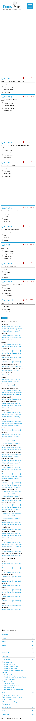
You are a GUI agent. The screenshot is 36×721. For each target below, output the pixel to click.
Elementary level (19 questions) (11, 533)
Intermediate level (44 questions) (11, 337)
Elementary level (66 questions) (11, 572)
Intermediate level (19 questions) (11, 379)
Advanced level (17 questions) (11, 381)
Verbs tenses (6, 660)
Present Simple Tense (10, 664)
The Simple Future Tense (11, 683)
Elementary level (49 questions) (11, 335)
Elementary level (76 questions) (11, 513)
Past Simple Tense (9, 675)
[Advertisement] (18, 30)
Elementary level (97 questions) (11, 326)
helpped (5, 306)
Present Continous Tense (11, 666)
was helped (6, 309)
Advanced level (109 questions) (11, 395)
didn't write (6, 288)
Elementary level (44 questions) (11, 581)
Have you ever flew (8, 110)
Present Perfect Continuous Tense (14, 670)
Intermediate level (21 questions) (11, 500)
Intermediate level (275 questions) (12, 423)
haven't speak (7, 150)
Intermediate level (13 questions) (11, 450)
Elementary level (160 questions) (12, 576)
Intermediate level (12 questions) (11, 366)
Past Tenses (6, 673)
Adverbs (4, 638)
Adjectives (5, 634)
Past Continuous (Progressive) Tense (15, 677)
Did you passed (7, 254)
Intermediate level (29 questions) (11, 507)
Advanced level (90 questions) (11, 331)
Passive (4, 711)
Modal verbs (6, 704)
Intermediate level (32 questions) (11, 441)
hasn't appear (7, 92)
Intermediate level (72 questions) (11, 405)
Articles (4, 642)
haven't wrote (7, 290)
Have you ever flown (8, 105)
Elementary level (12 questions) (11, 430)
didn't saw (6, 171)
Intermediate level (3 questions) (11, 592)
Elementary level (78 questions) (11, 542)
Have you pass (7, 256)
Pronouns (5, 656)
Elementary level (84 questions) (11, 568)
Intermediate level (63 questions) (11, 605)
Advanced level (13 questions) (11, 340)
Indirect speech (6, 707)
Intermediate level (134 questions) (12, 329)
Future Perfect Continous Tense (13, 689)
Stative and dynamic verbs (11, 695)
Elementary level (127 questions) (12, 390)
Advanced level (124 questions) (11, 547)
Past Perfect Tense (9, 679)
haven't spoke (7, 153)
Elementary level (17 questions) (11, 351)
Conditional (5, 714)
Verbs (3, 692)
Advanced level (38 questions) (11, 478)
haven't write (6, 293)
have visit (5, 237)
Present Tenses (7, 662)
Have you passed (8, 251)
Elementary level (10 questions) (11, 362)
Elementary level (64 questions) (11, 421)
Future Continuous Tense (11, 685)
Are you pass (6, 258)
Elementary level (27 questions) (11, 551)
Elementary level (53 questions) (11, 344)
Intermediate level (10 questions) (11, 399)
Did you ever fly (7, 103)
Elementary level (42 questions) (11, 467)
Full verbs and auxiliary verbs (11, 702)
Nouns (4, 645)
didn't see (5, 169)
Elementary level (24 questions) (11, 412)
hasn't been (6, 221)
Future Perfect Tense (10, 687)
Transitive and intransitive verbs (12, 697)
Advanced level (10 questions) (11, 370)
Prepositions (5, 652)
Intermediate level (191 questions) (12, 544)
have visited (6, 233)
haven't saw (6, 173)
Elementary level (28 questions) (11, 491)
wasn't (5, 219)
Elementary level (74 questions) (11, 522)
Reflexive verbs (7, 700)
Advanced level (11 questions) (11, 417)
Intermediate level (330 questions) (12, 476)
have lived (6, 272)
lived (4, 270)
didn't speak (6, 157)
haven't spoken (7, 155)
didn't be (5, 217)
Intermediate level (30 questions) (11, 414)
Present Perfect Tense (10, 668)
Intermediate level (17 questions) (11, 357)
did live (5, 277)
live (4, 274)
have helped (6, 314)
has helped (6, 311)
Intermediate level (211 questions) (12, 392)
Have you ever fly (8, 108)
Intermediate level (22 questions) (11, 353)
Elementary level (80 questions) (11, 601)
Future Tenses (7, 681)
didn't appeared (7, 89)
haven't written (7, 295)
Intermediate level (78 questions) (11, 485)
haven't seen (6, 176)
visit (4, 235)
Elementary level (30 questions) (11, 529)
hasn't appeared (7, 87)
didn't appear (6, 85)
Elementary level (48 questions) (11, 474)
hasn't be (5, 214)
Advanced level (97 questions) (11, 425)
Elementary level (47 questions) (11, 563)
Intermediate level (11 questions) (11, 346)
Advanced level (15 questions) (11, 408)
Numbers (4, 649)
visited (5, 240)
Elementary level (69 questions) (11, 590)
